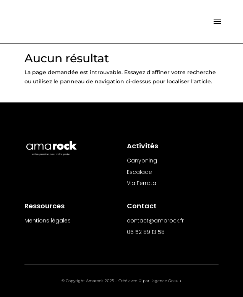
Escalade (139, 172)
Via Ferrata (141, 183)
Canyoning (142, 160)
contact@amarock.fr (155, 220)
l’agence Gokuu (166, 280)
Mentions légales (47, 220)
